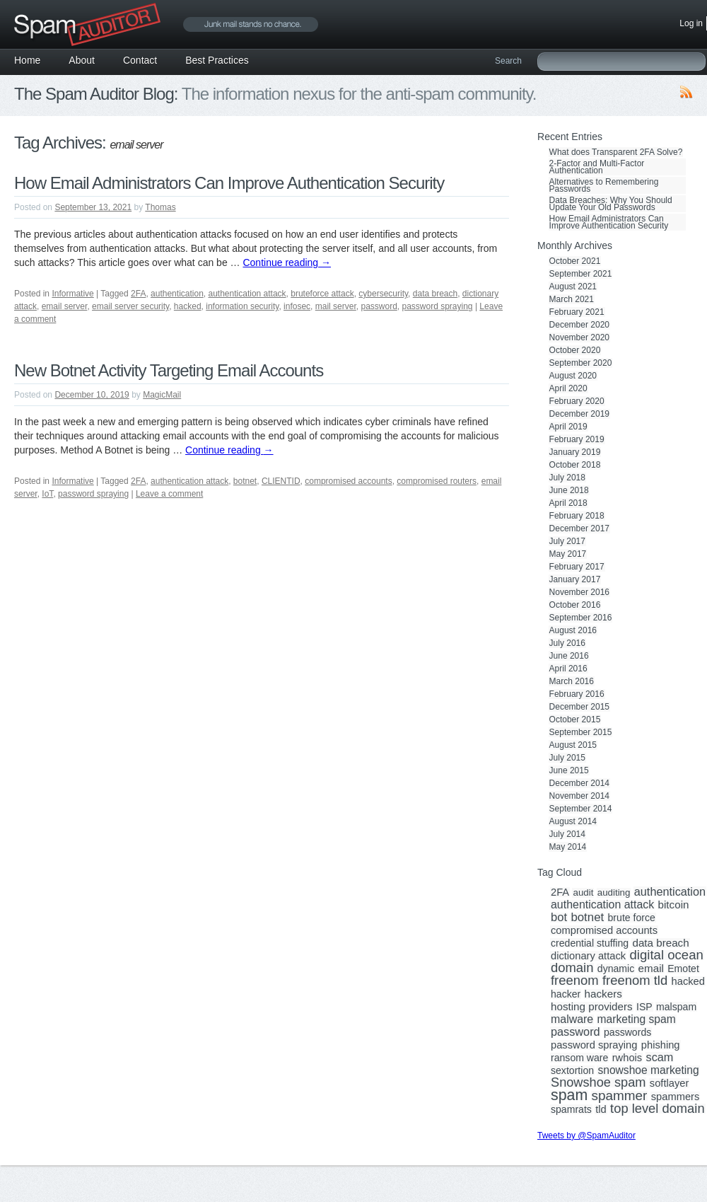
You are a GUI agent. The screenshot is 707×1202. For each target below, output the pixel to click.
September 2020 (580, 363)
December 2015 (579, 707)
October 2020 (575, 350)
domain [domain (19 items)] (572, 968)
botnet (245, 481)
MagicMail (162, 395)
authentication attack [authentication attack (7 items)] (602, 905)
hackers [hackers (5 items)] (603, 994)
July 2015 (567, 758)
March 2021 (571, 299)
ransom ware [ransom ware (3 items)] (579, 1058)
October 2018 (575, 465)
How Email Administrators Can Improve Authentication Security (229, 182)
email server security (130, 306)
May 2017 (568, 554)
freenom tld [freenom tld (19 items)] (634, 981)
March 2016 (571, 681)
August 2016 (573, 630)
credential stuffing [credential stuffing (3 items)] (590, 943)
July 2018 (567, 477)
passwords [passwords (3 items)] (627, 1032)
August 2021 (573, 286)
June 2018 (569, 490)
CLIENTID (281, 481)
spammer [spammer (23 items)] (620, 1096)
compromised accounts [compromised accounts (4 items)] (604, 930)
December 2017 (579, 528)
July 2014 (567, 834)
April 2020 (568, 388)
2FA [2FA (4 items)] (560, 892)
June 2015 (569, 770)
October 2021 (575, 261)
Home (27, 60)
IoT (47, 494)
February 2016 (576, 694)
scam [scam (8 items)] (660, 1057)
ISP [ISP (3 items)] (644, 1007)
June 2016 (569, 656)
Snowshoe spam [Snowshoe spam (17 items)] (598, 1082)
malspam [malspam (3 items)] (676, 1007)
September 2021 (580, 274)
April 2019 (568, 427)
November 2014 (579, 796)
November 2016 (579, 592)
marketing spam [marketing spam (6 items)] (636, 1019)
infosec (297, 306)
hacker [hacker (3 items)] (565, 994)
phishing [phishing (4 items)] (660, 1045)
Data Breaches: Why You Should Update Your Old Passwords (610, 203)
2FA (138, 294)
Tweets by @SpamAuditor (586, 1135)
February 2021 (576, 312)
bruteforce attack (322, 294)
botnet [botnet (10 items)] (587, 918)
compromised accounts (348, 481)
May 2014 (568, 847)
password (379, 306)
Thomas (160, 207)
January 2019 (575, 452)
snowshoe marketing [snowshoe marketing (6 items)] (648, 1070)
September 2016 (580, 618)
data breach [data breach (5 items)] (660, 943)
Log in (691, 23)
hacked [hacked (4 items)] (688, 981)
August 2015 (573, 745)
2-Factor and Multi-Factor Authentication (597, 166)
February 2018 (576, 516)
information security (242, 306)
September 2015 (580, 732)
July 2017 (567, 541)
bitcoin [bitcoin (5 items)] (673, 905)
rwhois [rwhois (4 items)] (627, 1058)
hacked (187, 306)
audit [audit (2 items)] (583, 893)
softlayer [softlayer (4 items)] (669, 1083)
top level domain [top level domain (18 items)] (657, 1109)
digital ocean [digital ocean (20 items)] (666, 955)
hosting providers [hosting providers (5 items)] (592, 1007)
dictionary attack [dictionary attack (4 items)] (588, 956)
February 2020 (576, 401)
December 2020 (579, 325)
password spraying (437, 306)
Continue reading (287, 262)
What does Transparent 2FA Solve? (616, 152)
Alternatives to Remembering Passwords (604, 185)
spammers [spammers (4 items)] (675, 1097)
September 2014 (580, 809)
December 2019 (579, 414)
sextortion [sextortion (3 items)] (572, 1070)
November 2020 (579, 337)
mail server (335, 306)
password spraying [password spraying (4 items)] (594, 1045)
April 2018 (568, 503)
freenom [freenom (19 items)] (575, 981)
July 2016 (567, 643)
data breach (435, 294)
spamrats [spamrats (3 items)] (571, 1109)
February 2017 (576, 567)
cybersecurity (383, 294)
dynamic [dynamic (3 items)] (615, 968)
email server (65, 306)
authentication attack (247, 294)
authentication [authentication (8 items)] (670, 891)
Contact (140, 60)
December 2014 (579, 783)
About (82, 60)
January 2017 (575, 579)
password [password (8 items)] (575, 1031)
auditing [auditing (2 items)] (614, 893)
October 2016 (575, 605)
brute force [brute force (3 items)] (631, 918)
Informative (72, 294)
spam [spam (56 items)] (569, 1095)
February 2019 (576, 439)
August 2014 (573, 821)
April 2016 (568, 669)
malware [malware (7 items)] (572, 1019)
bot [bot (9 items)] (559, 918)
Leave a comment (169, 494)
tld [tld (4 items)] (601, 1109)
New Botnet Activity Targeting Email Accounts (168, 370)
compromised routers (437, 481)
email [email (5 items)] (651, 968)
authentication (177, 294)
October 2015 (575, 719)
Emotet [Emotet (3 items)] (683, 968)
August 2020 (573, 376)
